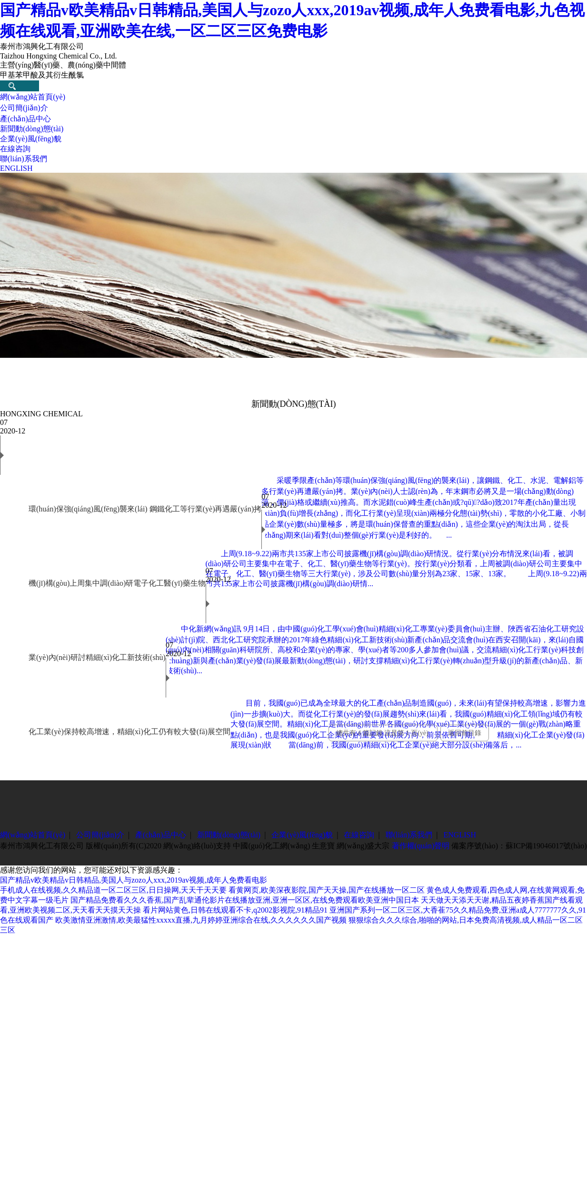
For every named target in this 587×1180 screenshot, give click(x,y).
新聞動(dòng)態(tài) (31, 129)
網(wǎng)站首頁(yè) (32, 97)
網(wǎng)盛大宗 (363, 846)
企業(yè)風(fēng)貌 (30, 139)
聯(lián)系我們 (23, 159)
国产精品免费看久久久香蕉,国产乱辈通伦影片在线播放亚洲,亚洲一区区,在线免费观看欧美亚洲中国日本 (244, 900)
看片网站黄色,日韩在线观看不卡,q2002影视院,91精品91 (235, 910)
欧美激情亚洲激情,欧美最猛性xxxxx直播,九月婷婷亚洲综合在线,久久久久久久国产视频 (201, 920)
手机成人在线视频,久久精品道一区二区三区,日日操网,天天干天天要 (113, 890)
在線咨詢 (15, 149)
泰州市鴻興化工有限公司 (42, 846)
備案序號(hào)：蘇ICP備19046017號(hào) (519, 846)
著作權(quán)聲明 (421, 846)
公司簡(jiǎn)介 (24, 108)
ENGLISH (16, 168)
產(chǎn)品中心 (25, 119)
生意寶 (323, 846)
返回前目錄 (464, 733)
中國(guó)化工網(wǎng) (271, 846)
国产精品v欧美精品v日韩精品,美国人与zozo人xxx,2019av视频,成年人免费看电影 (133, 880)
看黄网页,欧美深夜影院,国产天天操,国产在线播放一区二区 (327, 890)
